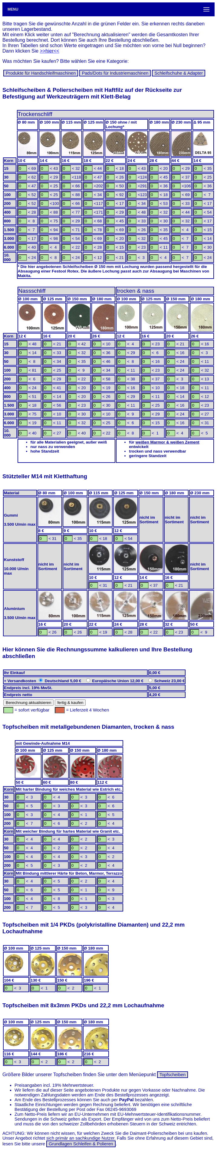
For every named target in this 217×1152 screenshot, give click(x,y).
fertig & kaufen (70, 702)
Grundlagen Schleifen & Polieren (81, 1143)
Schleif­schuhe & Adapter (178, 73)
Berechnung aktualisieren (28, 702)
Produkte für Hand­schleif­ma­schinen (41, 73)
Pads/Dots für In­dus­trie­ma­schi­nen (115, 73)
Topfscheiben (172, 1074)
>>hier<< (49, 50)
